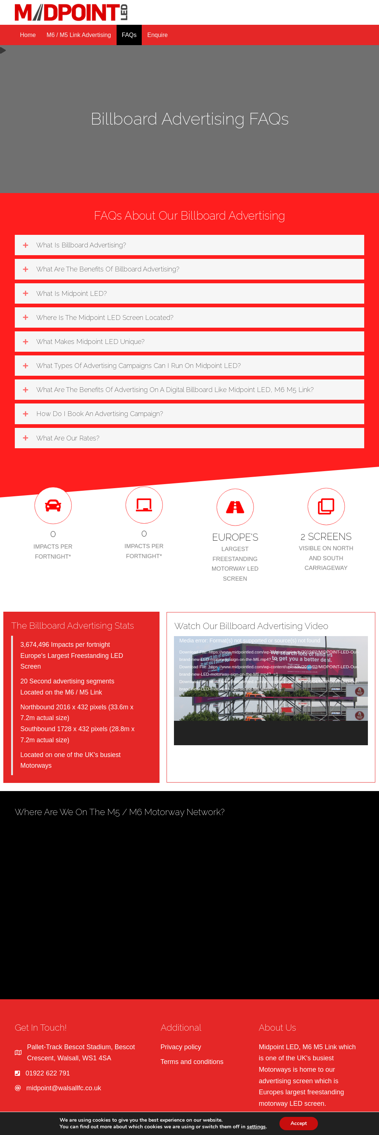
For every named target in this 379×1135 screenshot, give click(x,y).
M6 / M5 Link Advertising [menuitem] (79, 35)
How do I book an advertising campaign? (99, 414)
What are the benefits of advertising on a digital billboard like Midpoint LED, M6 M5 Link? (174, 389)
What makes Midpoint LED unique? (90, 341)
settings (256, 1127)
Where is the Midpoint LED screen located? (104, 317)
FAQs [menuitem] (129, 35)
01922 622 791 (48, 1073)
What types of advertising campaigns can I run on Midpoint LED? (138, 365)
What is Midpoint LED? (71, 293)
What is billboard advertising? (81, 245)
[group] (52, 524)
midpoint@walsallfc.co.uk (63, 1088)
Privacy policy (181, 1047)
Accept (299, 1123)
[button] (189, 245)
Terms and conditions (192, 1061)
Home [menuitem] (28, 35)
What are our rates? (67, 438)
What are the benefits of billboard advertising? (107, 269)
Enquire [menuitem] (157, 35)
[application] (271, 690)
